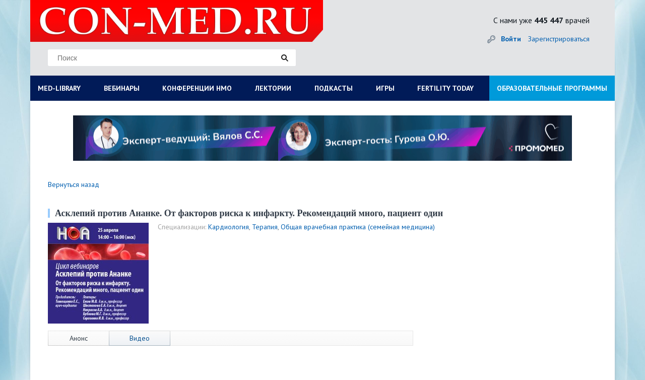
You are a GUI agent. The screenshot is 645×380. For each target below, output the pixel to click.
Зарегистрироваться (559, 38)
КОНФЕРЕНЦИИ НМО (197, 88)
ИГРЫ (385, 88)
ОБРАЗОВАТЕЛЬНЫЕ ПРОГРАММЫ (552, 88)
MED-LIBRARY (59, 88)
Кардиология (228, 226)
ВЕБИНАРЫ (122, 88)
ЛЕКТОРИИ (273, 88)
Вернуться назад (73, 184)
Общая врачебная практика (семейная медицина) (358, 226)
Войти (511, 38)
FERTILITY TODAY (445, 88)
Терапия (265, 226)
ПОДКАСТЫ (333, 88)
